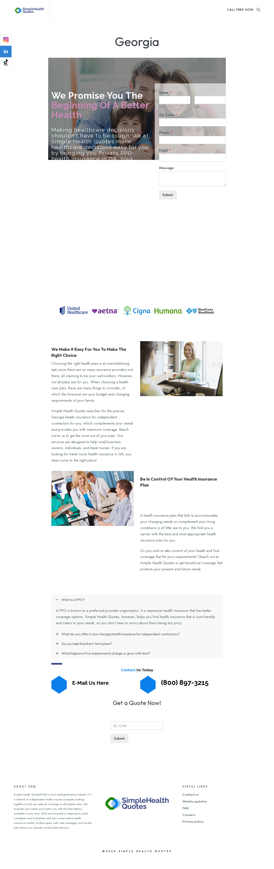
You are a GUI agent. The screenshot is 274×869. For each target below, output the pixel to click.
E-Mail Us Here (90, 693)
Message (166, 179)
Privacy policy (193, 832)
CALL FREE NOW (240, 9)
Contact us (190, 805)
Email (165, 161)
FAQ (185, 819)
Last (197, 117)
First (161, 117)
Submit (168, 205)
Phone (165, 143)
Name (165, 103)
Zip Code (168, 125)
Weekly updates (194, 812)
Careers (188, 825)
